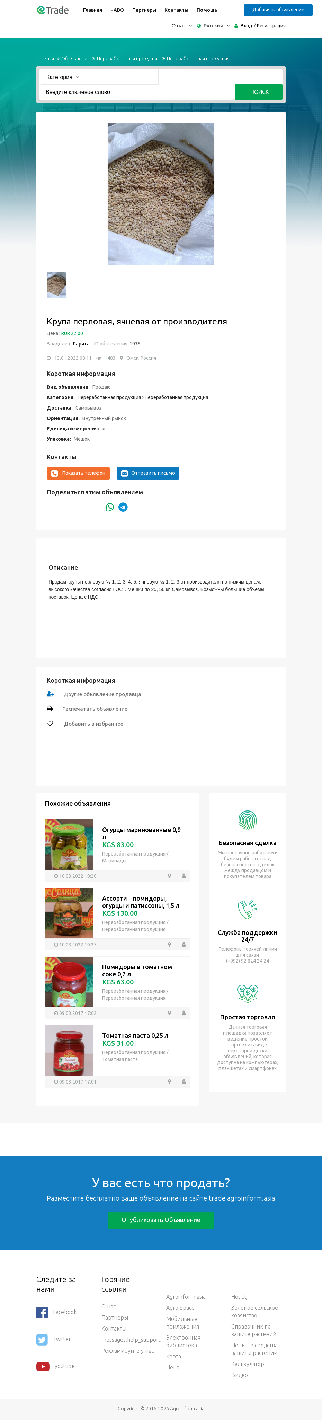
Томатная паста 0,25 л (135, 1035)
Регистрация (271, 25)
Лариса (81, 344)
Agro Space (180, 1308)
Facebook (56, 1313)
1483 (110, 358)
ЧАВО (116, 10)
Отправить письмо (148, 473)
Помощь (206, 10)
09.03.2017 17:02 (78, 1013)
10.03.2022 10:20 (78, 875)
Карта (173, 1356)
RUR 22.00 (72, 333)
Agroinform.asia (186, 1297)
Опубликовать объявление (161, 1219)
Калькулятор (247, 1364)
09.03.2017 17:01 (78, 1081)
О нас (108, 1307)
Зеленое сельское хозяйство (254, 1312)
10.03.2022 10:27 (78, 944)
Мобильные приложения (182, 1323)
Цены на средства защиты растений (254, 1349)
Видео (239, 1375)
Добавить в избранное (93, 723)
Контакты (176, 10)
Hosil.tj (239, 1297)
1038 (134, 344)
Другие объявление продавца (103, 694)
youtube (55, 1367)
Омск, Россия (141, 358)
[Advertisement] (126, 1138)
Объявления (75, 58)
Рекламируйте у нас (127, 1351)
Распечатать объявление (95, 709)
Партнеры (143, 10)
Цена (172, 1368)
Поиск (259, 92)
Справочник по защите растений (253, 1331)
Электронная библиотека (183, 1342)
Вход (246, 25)
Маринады (114, 861)
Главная (91, 10)
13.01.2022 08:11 (73, 358)
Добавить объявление (280, 9)
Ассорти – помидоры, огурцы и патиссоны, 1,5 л (140, 902)
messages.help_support (128, 1340)
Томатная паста (120, 1059)
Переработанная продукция (128, 58)
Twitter (53, 1340)
